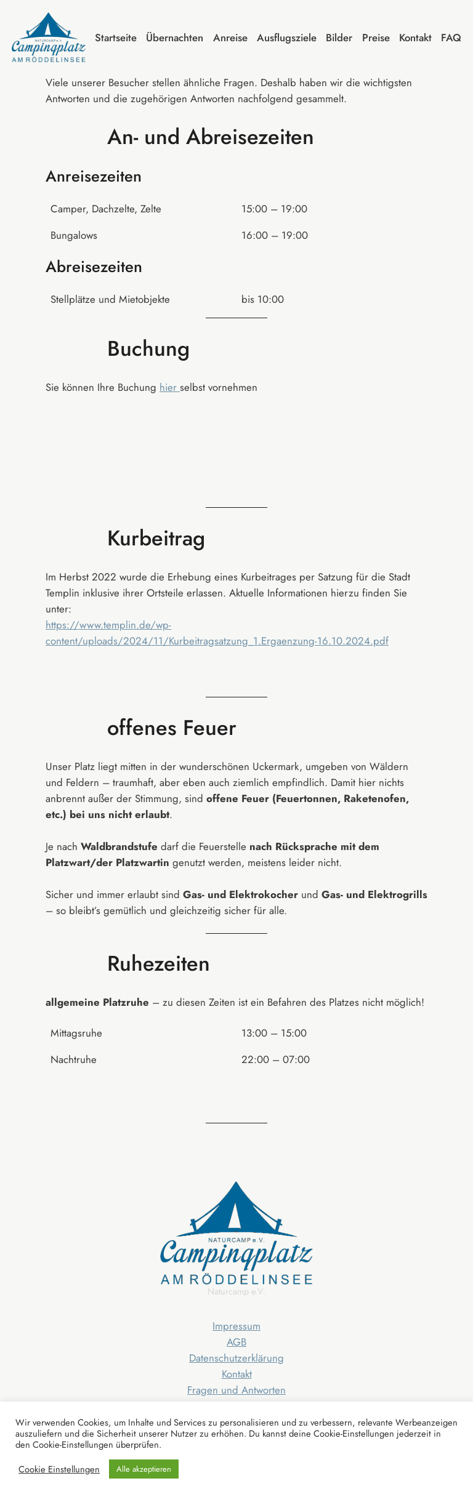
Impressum (236, 1325)
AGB (236, 1341)
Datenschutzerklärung (236, 1358)
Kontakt (237, 1374)
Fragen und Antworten (236, 1390)
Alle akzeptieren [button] (143, 1469)
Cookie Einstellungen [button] (59, 1469)
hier (170, 387)
